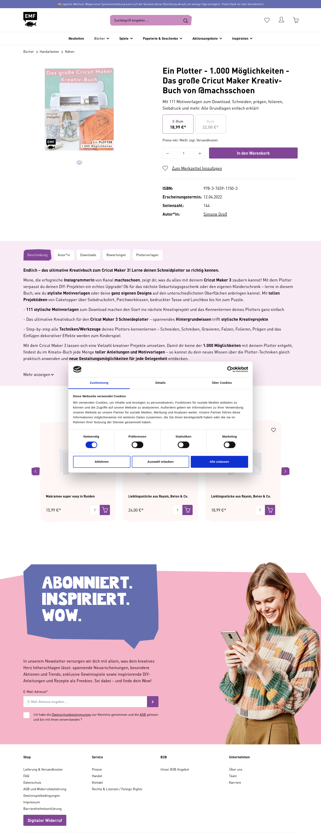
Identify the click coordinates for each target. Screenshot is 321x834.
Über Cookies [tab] (222, 383)
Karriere (235, 758)
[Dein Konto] (281, 20)
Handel (97, 751)
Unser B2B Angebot (174, 745)
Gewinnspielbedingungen (41, 771)
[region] (79, 118)
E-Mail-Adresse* (35, 667)
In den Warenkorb (253, 153)
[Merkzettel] (267, 20)
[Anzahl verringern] (167, 153)
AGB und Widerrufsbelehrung (44, 764)
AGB (143, 690)
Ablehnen (102, 462)
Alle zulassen (219, 462)
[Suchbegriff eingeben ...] (145, 20)
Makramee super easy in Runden (70, 471)
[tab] (37, 255)
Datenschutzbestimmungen (71, 690)
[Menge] (95, 485)
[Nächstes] (285, 447)
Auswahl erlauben (160, 462)
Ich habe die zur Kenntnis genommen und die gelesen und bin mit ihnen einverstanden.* (96, 692)
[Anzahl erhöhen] (200, 153)
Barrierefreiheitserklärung (42, 784)
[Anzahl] (183, 153)
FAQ (26, 751)
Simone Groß (215, 214)
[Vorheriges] (36, 447)
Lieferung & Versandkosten (43, 745)
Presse (97, 745)
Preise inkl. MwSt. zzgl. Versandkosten (190, 140)
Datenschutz (32, 758)
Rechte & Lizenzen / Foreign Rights (117, 764)
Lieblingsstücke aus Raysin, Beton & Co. (158, 471)
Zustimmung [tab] (99, 383)
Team (233, 751)
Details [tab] (160, 383)
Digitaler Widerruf (45, 795)
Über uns (235, 745)
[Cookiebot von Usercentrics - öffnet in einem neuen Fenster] (230, 369)
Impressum (31, 777)
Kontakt (97, 758)
